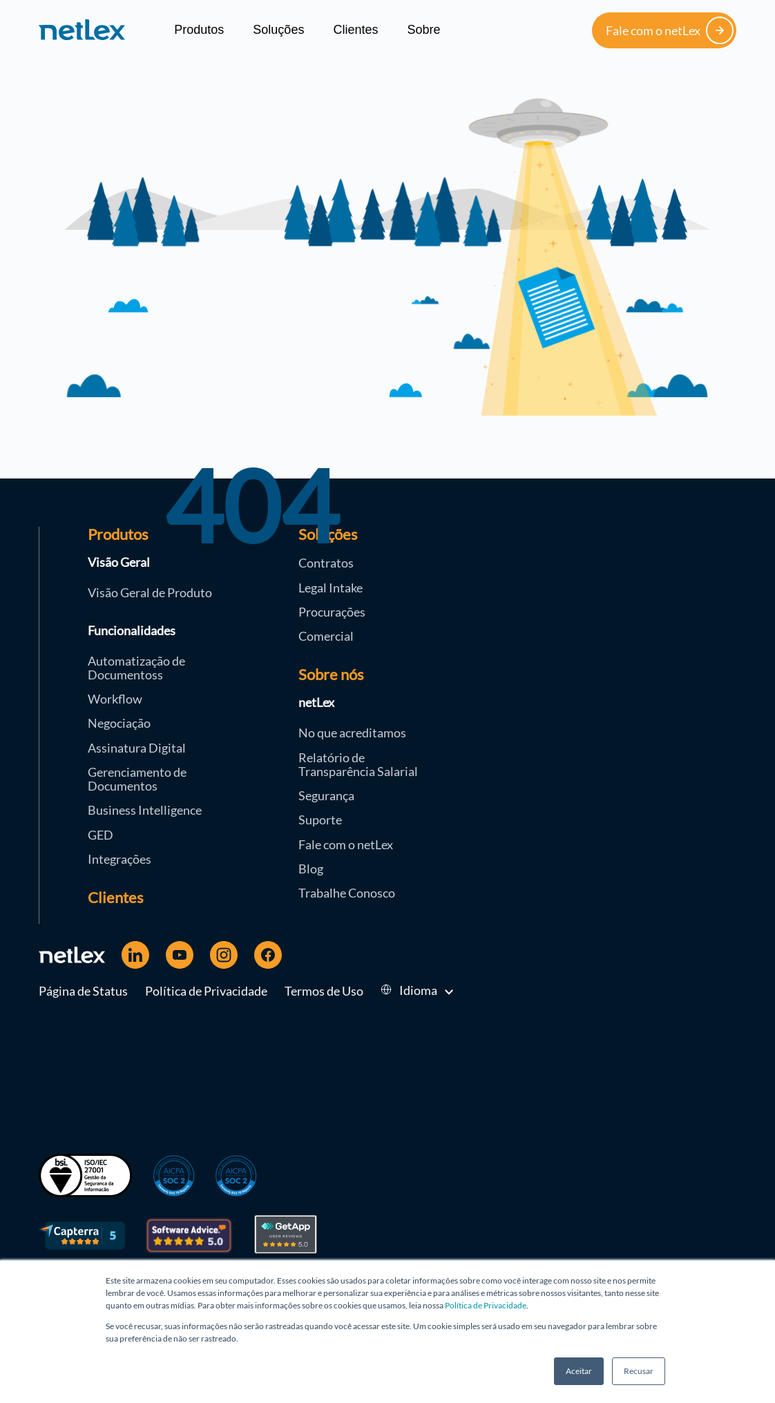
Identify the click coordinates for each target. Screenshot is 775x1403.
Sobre (423, 30)
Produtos (199, 30)
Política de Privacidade (485, 1305)
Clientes (355, 30)
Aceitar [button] (579, 1371)
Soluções (278, 30)
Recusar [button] (638, 1371)
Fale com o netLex (670, 30)
